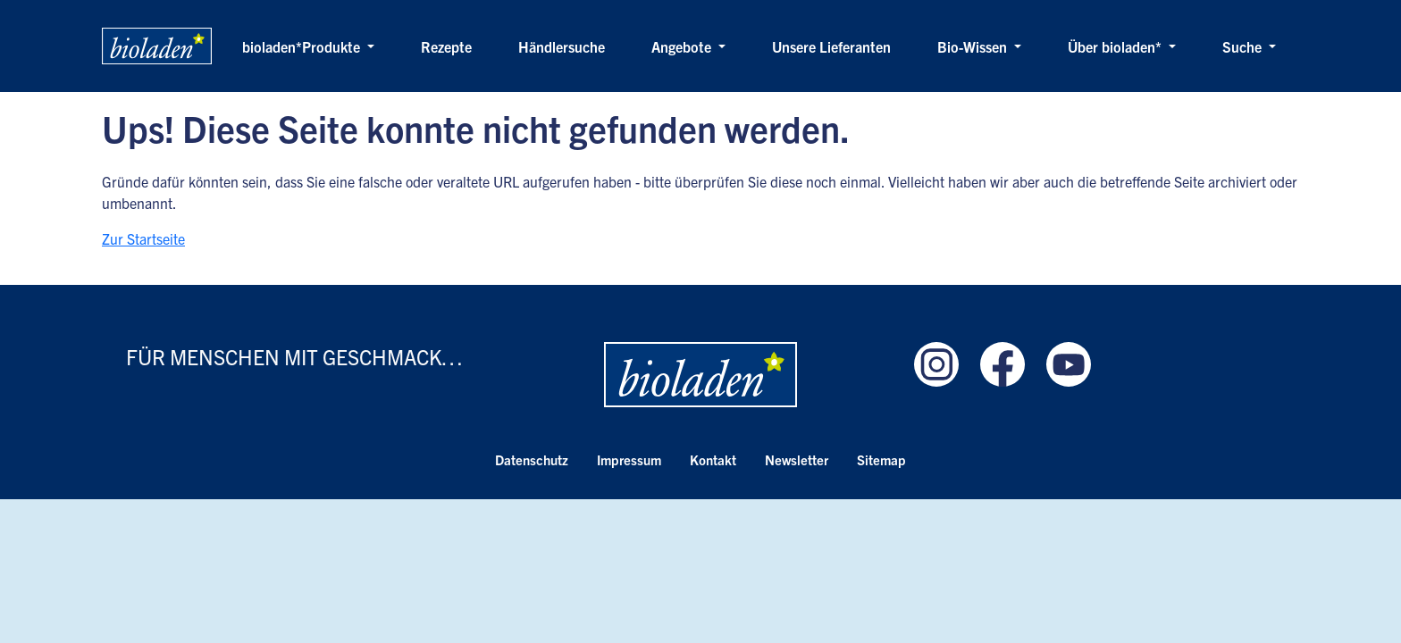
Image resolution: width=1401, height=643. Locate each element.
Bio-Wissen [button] (974, 46)
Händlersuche (561, 46)
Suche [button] (1243, 46)
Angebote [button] (683, 46)
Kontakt (713, 459)
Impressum (629, 459)
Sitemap (881, 459)
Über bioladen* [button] (1116, 46)
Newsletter (796, 459)
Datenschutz (531, 459)
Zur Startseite (143, 238)
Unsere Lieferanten (831, 46)
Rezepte (446, 46)
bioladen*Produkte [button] (303, 46)
